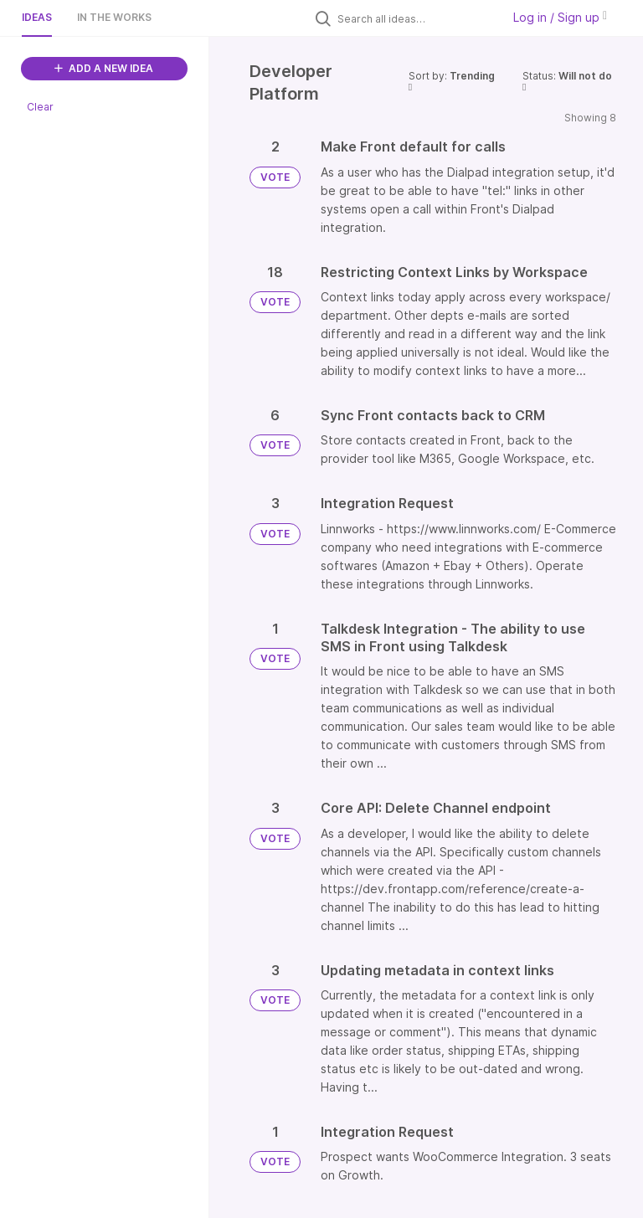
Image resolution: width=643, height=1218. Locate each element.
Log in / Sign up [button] (560, 17)
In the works (114, 17)
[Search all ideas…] (415, 18)
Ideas (37, 17)
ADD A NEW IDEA (103, 68)
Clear (40, 106)
